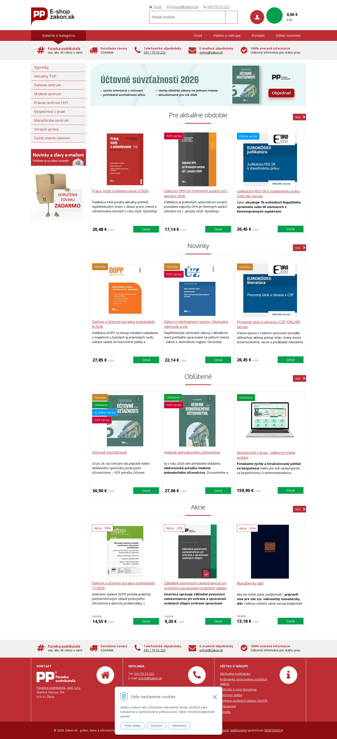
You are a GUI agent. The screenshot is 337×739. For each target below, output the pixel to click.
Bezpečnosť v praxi (49, 111)
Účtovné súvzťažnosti (109, 452)
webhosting (238, 730)
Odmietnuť (179, 725)
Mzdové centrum (47, 94)
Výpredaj (41, 67)
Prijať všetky (132, 725)
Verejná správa (46, 129)
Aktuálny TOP (45, 76)
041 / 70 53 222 (154, 52)
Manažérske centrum (51, 120)
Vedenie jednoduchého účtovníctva (193, 452)
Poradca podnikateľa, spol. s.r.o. (59, 688)
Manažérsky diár (250, 583)
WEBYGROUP (273, 730)
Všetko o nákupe (226, 35)
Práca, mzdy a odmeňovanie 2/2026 (120, 191)
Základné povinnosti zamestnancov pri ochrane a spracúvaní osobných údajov (196, 586)
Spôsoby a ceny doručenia (238, 689)
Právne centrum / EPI (51, 102)
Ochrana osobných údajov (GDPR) (244, 701)
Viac (298, 117)
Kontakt (258, 35)
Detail (146, 229)
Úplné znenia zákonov (52, 138)
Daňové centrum (47, 85)
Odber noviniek (288, 35)
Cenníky (225, 712)
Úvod (157, 7)
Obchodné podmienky (235, 674)
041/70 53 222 (218, 7)
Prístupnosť (228, 706)
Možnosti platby (231, 695)
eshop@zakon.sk (184, 7)
